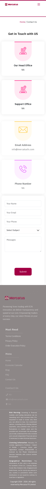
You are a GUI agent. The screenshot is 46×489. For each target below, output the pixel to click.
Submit (23, 271)
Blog (7, 373)
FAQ (7, 378)
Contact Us (10, 382)
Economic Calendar (14, 368)
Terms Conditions (13, 339)
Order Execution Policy (15, 348)
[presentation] (23, 259)
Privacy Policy (11, 344)
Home (22, 22)
